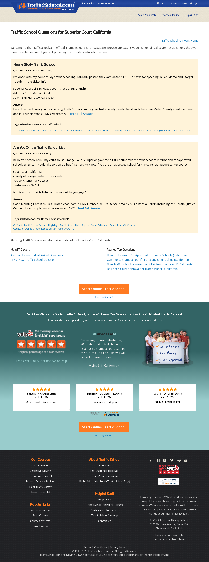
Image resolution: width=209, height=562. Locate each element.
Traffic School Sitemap (104, 515)
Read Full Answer (81, 114)
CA (188, 130)
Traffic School (40, 465)
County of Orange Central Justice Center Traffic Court (41, 228)
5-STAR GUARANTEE (98, 3)
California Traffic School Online (29, 225)
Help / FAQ (104, 499)
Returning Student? (104, 297)
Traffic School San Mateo (26, 130)
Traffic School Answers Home (179, 40)
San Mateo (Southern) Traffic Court (166, 130)
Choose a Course (170, 15)
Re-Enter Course (40, 510)
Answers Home (21, 255)
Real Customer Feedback (104, 470)
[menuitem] (147, 15)
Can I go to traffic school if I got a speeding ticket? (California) (148, 259)
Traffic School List (69, 225)
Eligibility (52, 225)
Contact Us (104, 520)
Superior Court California (97, 130)
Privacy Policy (118, 547)
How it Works (40, 526)
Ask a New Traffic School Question (33, 259)
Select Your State (147, 15)
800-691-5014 (179, 3)
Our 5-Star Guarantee (104, 476)
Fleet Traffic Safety (40, 486)
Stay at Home (74, 130)
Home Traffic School (54, 130)
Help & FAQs (191, 15)
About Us (104, 465)
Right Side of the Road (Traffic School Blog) (104, 481)
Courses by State (40, 520)
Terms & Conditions (95, 547)
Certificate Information (104, 510)
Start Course (40, 515)
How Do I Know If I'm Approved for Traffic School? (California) (147, 255)
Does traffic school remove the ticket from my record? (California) (150, 264)
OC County (129, 225)
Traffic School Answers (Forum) (104, 504)
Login (194, 3)
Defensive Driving (40, 470)
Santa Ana (115, 225)
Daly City (117, 130)
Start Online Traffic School (103, 289)
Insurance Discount (40, 476)
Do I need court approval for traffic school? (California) (143, 269)
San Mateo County (134, 130)
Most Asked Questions (48, 255)
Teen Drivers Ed (40, 492)
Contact (162, 3)
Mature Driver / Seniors (40, 481)
